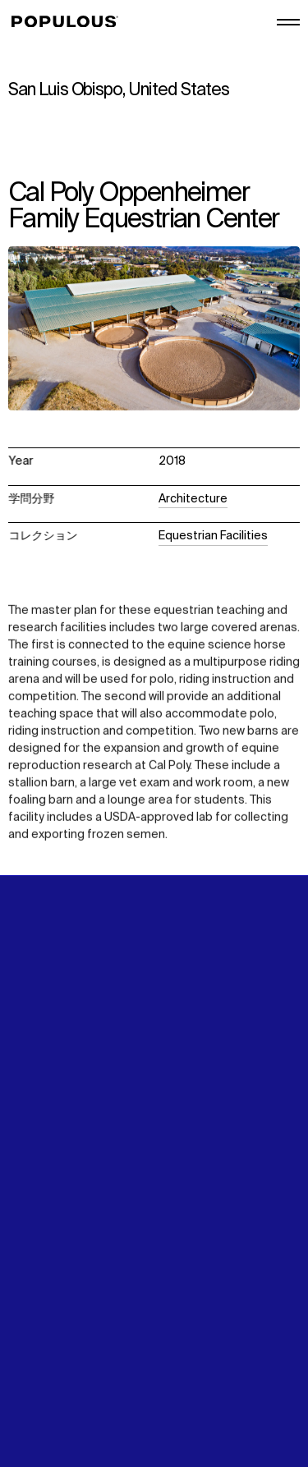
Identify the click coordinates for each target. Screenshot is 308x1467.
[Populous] (69, 22)
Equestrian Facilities (213, 536)
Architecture (193, 499)
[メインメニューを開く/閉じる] (288, 22)
